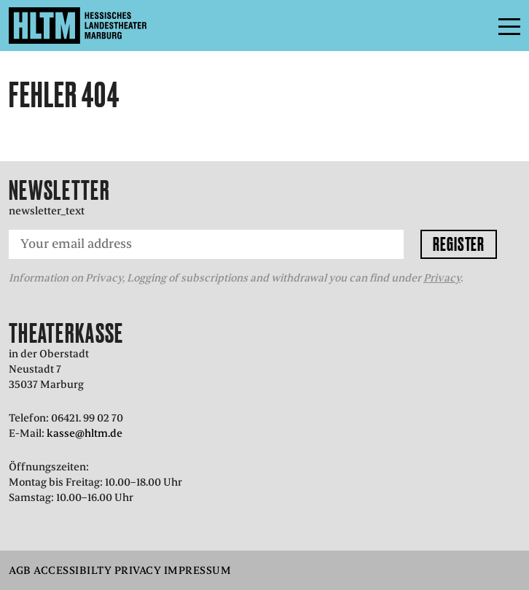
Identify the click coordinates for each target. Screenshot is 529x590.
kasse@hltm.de (84, 433)
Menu (476, 25)
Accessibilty (72, 570)
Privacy (442, 277)
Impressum (198, 570)
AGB (20, 570)
